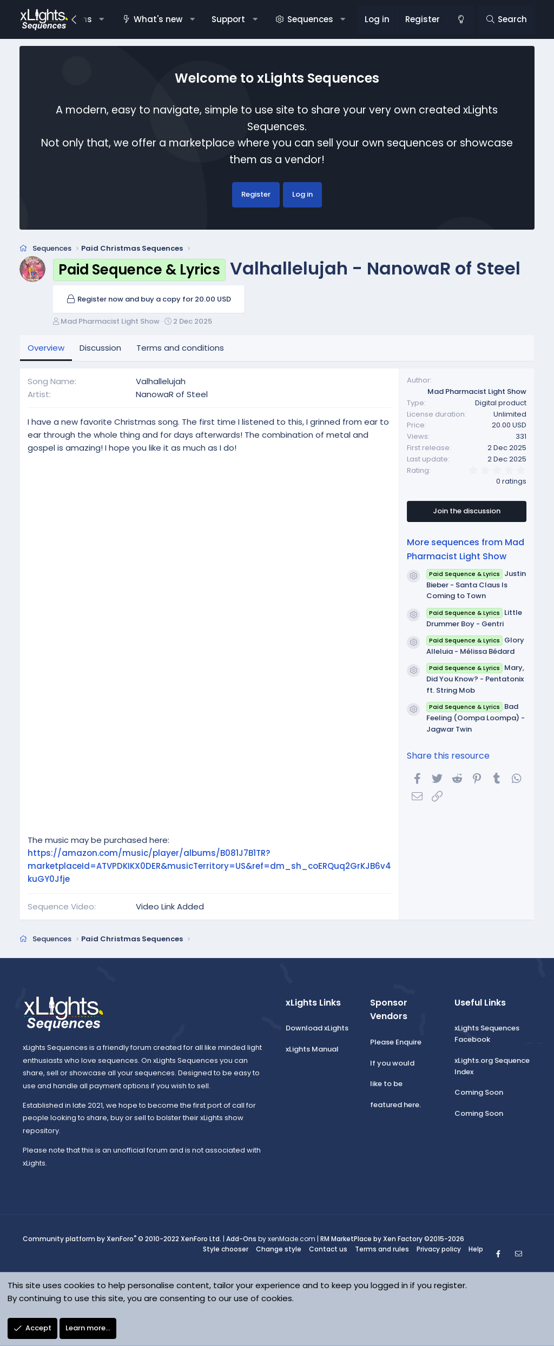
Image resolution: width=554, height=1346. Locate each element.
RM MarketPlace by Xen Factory (392, 1238)
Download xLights (317, 1028)
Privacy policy (439, 1249)
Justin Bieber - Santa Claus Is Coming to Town (475, 584)
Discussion (100, 347)
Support (228, 19)
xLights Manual (312, 1049)
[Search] (506, 19)
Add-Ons (241, 1238)
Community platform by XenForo (122, 1238)
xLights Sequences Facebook (486, 1033)
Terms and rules (382, 1249)
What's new (158, 19)
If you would (392, 1063)
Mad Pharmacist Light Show (110, 321)
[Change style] (460, 19)
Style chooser (225, 1249)
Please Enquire (395, 1042)
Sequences (310, 19)
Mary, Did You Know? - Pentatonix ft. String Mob (475, 678)
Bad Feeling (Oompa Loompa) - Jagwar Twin (475, 717)
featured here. (395, 1105)
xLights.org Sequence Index (492, 1066)
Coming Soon (478, 1092)
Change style (278, 1249)
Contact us (328, 1249)
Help (476, 1249)
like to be (386, 1084)
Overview (46, 347)
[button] (101, 19)
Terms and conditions (180, 347)
